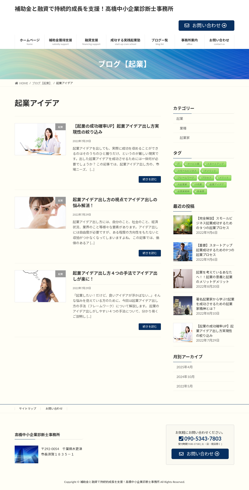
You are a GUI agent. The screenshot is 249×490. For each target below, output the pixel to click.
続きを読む (150, 179)
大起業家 (182, 184)
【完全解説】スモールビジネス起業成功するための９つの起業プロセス (214, 223)
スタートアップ (215, 164)
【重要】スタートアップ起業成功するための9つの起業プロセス (215, 250)
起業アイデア (217, 184)
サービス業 (193, 164)
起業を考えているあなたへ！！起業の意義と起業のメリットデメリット (214, 277)
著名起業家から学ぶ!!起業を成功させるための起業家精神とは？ (215, 304)
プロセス (206, 177)
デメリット (210, 170)
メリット (224, 177)
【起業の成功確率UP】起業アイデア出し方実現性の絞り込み (215, 331)
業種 (183, 128)
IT (179, 164)
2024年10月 (185, 377)
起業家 (185, 138)
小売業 (198, 184)
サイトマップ (27, 408)
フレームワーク (186, 177)
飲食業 (200, 191)
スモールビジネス (187, 170)
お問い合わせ (54, 408)
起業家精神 (183, 191)
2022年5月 (184, 386)
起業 (179, 119)
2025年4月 (184, 367)
